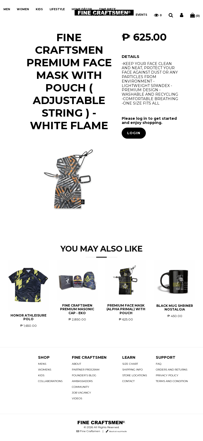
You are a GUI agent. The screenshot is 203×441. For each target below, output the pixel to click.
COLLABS (97, 15)
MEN (6, 9)
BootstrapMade (118, 431)
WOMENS (44, 369)
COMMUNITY (80, 387)
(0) (195, 15)
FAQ (158, 364)
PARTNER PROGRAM (85, 369)
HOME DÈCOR (82, 9)
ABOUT (76, 364)
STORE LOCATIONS (134, 375)
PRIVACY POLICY (167, 375)
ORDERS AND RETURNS (171, 369)
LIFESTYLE (57, 9)
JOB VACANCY (81, 392)
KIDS (39, 9)
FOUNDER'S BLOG (84, 375)
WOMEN (23, 9)
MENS (42, 364)
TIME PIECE (107, 9)
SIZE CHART (130, 364)
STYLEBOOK (120, 15)
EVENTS (141, 15)
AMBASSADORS (82, 381)
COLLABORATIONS (50, 381)
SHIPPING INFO (132, 369)
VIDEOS (77, 398)
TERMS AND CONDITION (172, 381)
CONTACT (128, 381)
